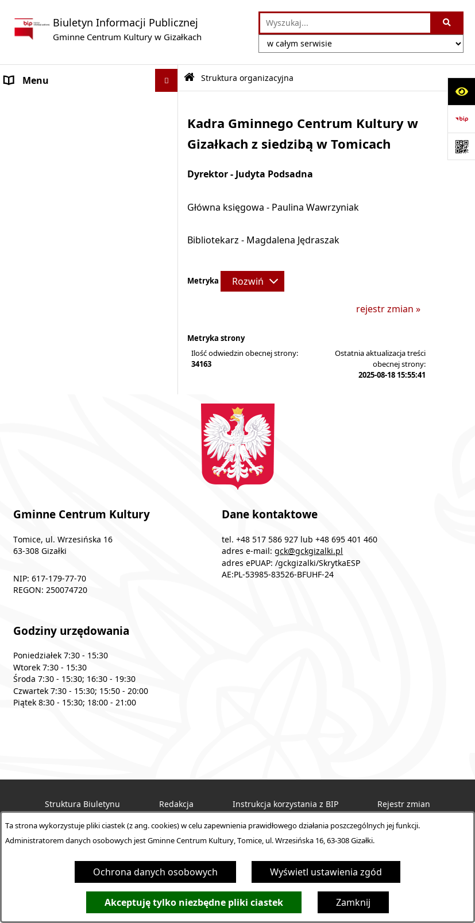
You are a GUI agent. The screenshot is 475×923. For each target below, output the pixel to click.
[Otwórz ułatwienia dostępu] (461, 91)
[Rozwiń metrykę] (252, 281)
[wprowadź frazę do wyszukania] (345, 22)
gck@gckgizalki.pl (309, 551)
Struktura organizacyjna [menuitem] (57, 149)
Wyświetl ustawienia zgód (326, 872)
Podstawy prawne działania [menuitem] (64, 126)
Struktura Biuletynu (82, 804)
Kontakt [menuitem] (22, 287)
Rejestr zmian (403, 804)
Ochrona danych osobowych (155, 872)
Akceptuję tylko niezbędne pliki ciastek (194, 902)
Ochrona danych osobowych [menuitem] (67, 241)
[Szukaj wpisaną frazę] (448, 22)
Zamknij (353, 902)
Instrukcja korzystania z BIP (285, 804)
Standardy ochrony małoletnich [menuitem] (73, 264)
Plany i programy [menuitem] (42, 172)
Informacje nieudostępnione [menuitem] (67, 218)
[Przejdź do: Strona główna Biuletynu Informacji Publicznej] (189, 77)
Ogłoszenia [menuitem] (29, 103)
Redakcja (176, 804)
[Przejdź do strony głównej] (106, 29)
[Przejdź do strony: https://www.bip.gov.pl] (461, 119)
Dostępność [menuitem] (31, 195)
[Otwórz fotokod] (461, 146)
